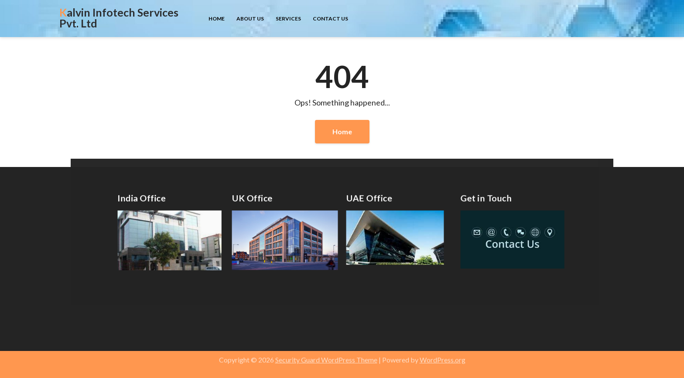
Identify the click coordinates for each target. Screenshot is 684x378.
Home (217, 18)
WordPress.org (442, 357)
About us (250, 18)
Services (288, 18)
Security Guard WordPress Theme (326, 357)
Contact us (330, 18)
